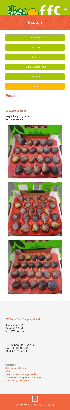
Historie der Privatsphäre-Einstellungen (23, 377)
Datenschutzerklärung (15, 368)
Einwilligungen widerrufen (17, 380)
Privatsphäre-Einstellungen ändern (21, 374)
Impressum (10, 365)
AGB (7, 371)
